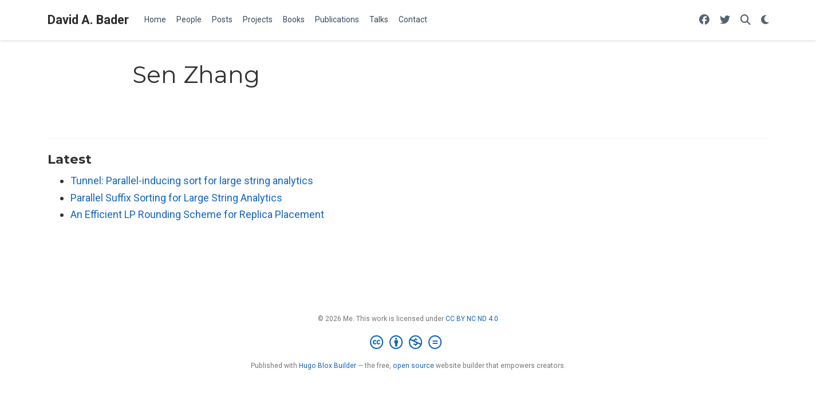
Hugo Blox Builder (327, 366)
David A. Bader (88, 20)
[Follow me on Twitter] (725, 20)
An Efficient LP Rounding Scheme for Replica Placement (197, 214)
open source (413, 366)
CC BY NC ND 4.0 (472, 319)
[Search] (745, 20)
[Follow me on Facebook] (704, 20)
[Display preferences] (765, 20)
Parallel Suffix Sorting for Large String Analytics (176, 198)
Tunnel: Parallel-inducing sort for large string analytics (191, 181)
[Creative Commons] (408, 342)
